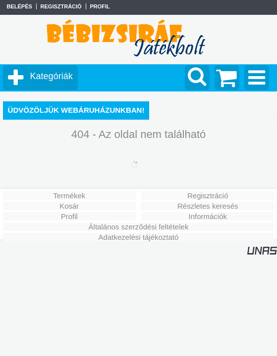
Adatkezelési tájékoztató (139, 237)
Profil (69, 216)
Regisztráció (207, 195)
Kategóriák (51, 76)
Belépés (19, 6)
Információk (207, 216)
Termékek (69, 195)
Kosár (69, 206)
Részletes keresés (207, 206)
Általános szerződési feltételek (139, 226)
